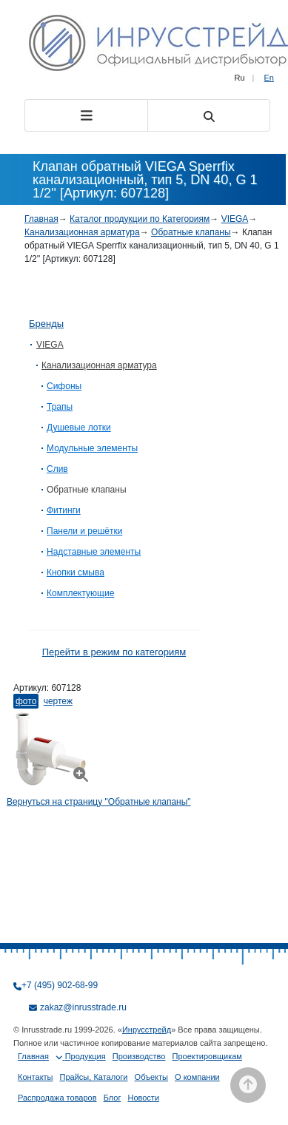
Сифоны (64, 386)
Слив (57, 469)
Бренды (46, 323)
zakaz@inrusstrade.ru (83, 1007)
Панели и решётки (84, 531)
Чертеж (58, 701)
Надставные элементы (94, 552)
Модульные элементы (92, 448)
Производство (139, 1056)
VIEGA (235, 219)
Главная (41, 219)
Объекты (151, 1076)
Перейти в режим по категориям (114, 652)
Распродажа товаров (57, 1097)
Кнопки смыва (75, 572)
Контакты (35, 1076)
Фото (26, 701)
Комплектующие (80, 593)
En (269, 77)
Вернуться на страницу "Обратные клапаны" (99, 802)
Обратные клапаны (191, 232)
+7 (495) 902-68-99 (59, 985)
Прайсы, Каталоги (94, 1076)
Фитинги (64, 510)
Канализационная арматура (82, 232)
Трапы (60, 407)
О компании (197, 1076)
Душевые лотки (79, 427)
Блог (112, 1097)
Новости (143, 1097)
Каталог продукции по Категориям (140, 219)
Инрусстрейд (146, 1029)
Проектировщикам (207, 1056)
